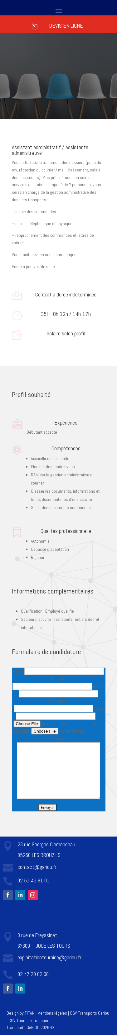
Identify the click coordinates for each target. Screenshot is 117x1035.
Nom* (58, 671)
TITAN (30, 1013)
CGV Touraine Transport (29, 1020)
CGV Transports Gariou (89, 1013)
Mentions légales (52, 1013)
